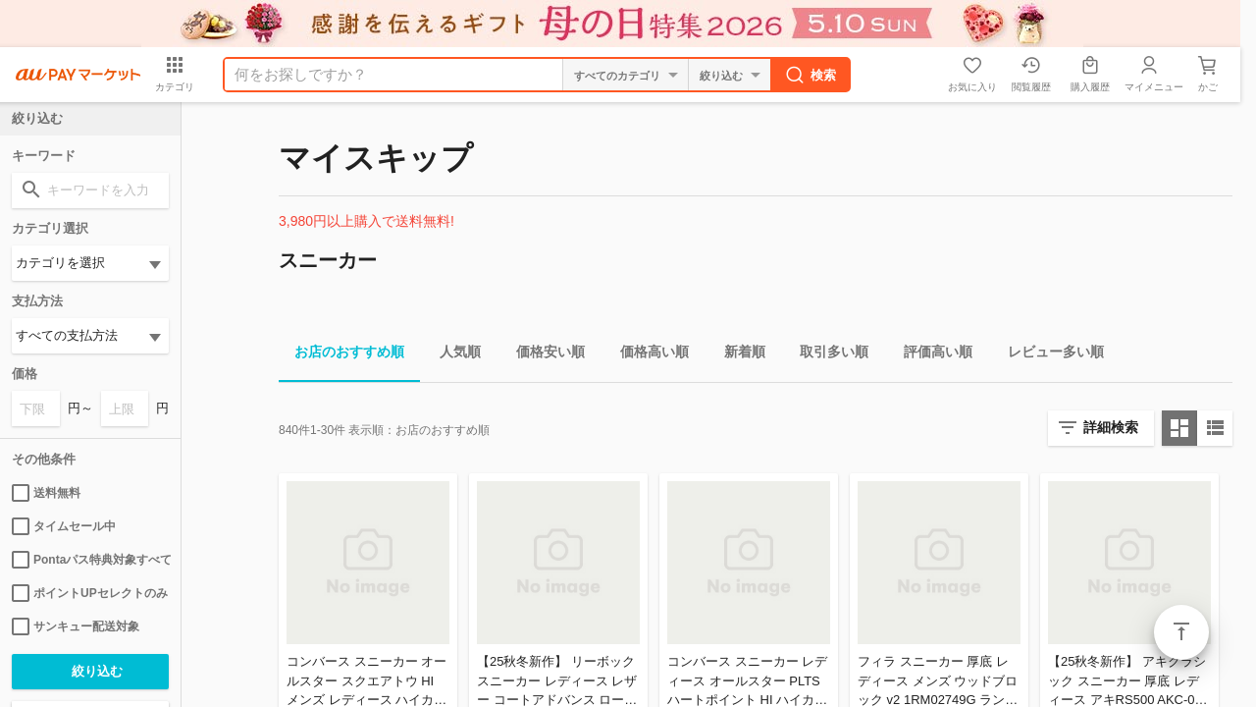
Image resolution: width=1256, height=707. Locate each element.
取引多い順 (826, 355)
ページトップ (1181, 632)
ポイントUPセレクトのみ (90, 593)
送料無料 (46, 493)
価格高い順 (646, 355)
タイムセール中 (64, 526)
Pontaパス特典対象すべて (90, 560)
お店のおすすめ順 (341, 355)
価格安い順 (542, 355)
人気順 (452, 355)
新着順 (736, 355)
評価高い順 (930, 355)
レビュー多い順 (1048, 355)
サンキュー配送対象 (75, 626)
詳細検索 (1110, 427)
